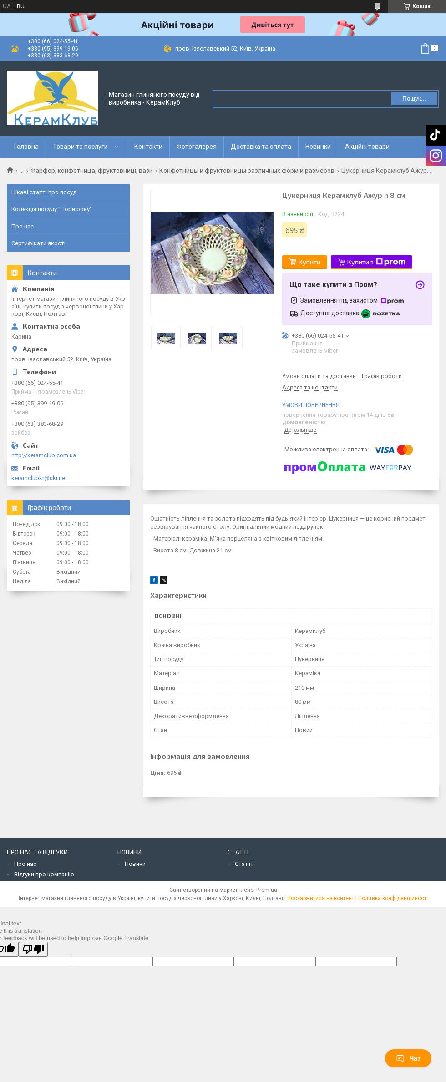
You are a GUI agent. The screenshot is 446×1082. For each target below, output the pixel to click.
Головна (26, 146)
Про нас (22, 226)
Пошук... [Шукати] (414, 98)
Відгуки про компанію (44, 874)
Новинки (318, 146)
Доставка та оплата (261, 146)
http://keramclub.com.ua (43, 455)
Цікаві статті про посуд (43, 192)
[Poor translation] (33, 949)
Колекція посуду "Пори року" (51, 209)
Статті (244, 863)
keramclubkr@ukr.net (39, 478)
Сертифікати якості (38, 243)
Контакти (148, 146)
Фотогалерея (197, 146)
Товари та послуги (80, 146)
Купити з (376, 262)
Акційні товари (367, 146)
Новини (135, 863)
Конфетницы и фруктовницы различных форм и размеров (246, 170)
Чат (408, 1058)
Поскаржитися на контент (320, 898)
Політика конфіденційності (393, 898)
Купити (309, 262)
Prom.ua (266, 890)
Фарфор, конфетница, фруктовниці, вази (91, 170)
